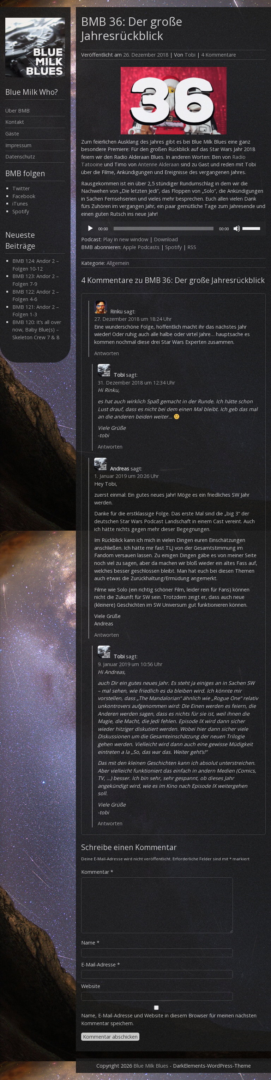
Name (90, 942)
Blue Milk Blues (150, 1065)
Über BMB (17, 110)
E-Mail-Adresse (100, 964)
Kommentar (97, 871)
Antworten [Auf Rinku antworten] (106, 353)
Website (90, 986)
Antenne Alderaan (158, 164)
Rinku (116, 311)
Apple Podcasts (141, 247)
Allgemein (118, 263)
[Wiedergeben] (90, 228)
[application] (173, 228)
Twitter (21, 188)
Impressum (18, 145)
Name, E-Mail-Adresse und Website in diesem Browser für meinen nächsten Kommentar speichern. (169, 1019)
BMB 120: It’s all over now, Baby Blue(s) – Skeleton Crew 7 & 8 (36, 330)
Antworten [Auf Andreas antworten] (106, 634)
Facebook (23, 196)
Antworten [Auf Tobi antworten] (110, 446)
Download (166, 239)
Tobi (190, 54)
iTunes (20, 203)
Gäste (12, 133)
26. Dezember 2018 (145, 54)
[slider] (163, 228)
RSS (191, 247)
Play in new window (125, 239)
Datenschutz (20, 156)
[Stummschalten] (236, 228)
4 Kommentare (218, 54)
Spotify (20, 211)
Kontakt (14, 122)
